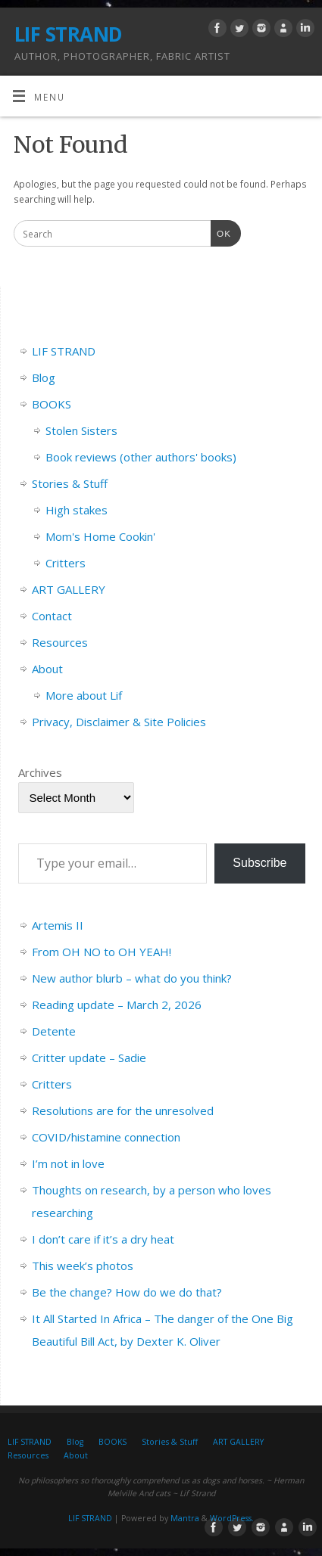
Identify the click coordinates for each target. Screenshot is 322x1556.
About (47, 668)
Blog (43, 377)
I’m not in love (68, 1163)
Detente (54, 1031)
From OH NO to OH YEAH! (101, 951)
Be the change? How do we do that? (127, 1292)
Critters (65, 562)
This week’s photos (82, 1265)
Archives (40, 772)
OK (221, 231)
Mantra (184, 1518)
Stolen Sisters (81, 430)
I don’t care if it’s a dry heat (103, 1239)
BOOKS (51, 404)
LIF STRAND (68, 34)
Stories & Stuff (70, 483)
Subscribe (259, 862)
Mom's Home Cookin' (100, 536)
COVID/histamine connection (106, 1136)
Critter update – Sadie (89, 1057)
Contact (52, 615)
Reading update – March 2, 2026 (117, 1004)
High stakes (76, 509)
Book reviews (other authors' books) (140, 456)
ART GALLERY (68, 589)
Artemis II (57, 925)
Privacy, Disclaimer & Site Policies (119, 721)
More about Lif (83, 695)
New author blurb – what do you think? (132, 978)
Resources (60, 642)
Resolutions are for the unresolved (123, 1110)
